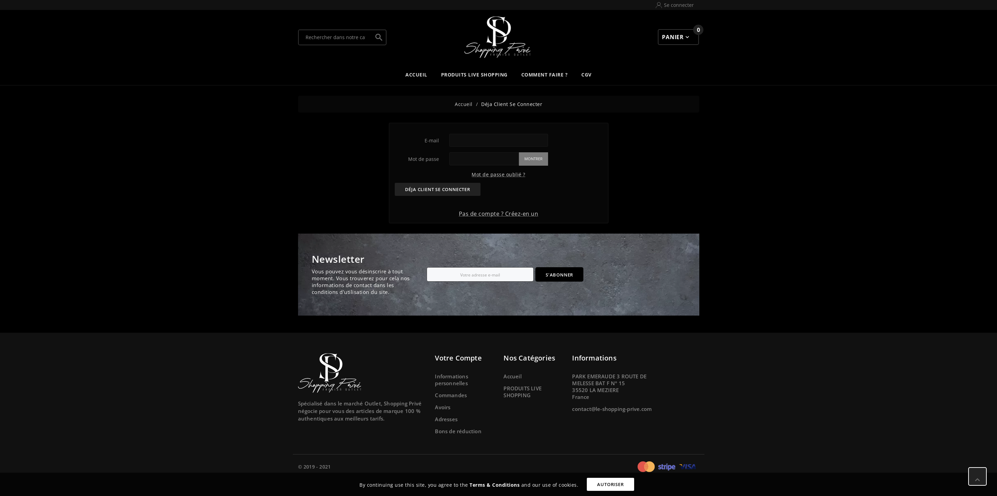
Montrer (533, 158)
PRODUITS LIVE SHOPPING (522, 392)
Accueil (512, 376)
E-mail (432, 140)
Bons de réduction (458, 431)
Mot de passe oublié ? (498, 174)
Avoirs (442, 407)
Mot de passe (423, 159)
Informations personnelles (451, 380)
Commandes (451, 395)
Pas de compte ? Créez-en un (498, 213)
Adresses (446, 419)
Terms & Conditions (495, 485)
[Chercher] (335, 37)
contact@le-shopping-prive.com (612, 408)
